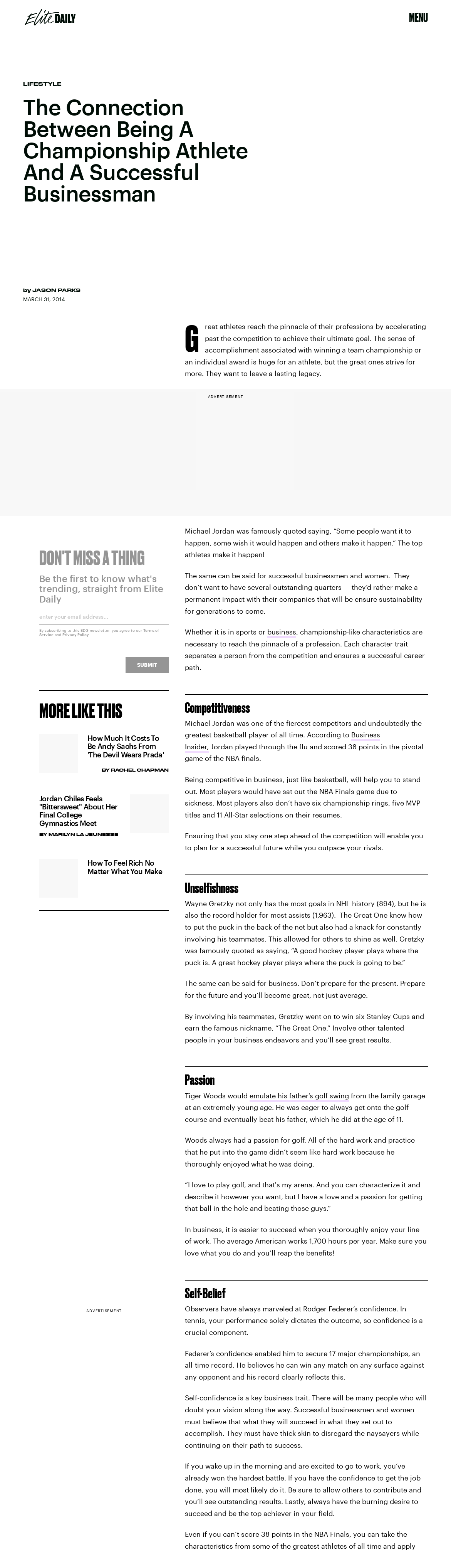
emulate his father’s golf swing (299, 1095)
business (281, 632)
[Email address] (104, 624)
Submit (147, 669)
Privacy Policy (75, 639)
